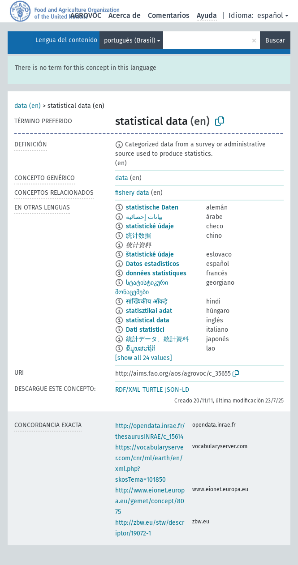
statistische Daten (152, 207)
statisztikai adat (149, 311)
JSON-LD (177, 390)
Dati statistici (145, 330)
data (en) (27, 106)
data (121, 178)
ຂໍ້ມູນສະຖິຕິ (140, 348)
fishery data (132, 193)
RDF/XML (127, 390)
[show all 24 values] (143, 358)
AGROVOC (85, 15)
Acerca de (124, 15)
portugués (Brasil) (129, 40)
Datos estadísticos (152, 264)
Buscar (275, 40)
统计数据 (138, 236)
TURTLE (153, 390)
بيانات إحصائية (144, 217)
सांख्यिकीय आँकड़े (146, 301)
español (270, 15)
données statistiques (156, 273)
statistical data (147, 320)
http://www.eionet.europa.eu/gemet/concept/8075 (150, 501)
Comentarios (169, 15)
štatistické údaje (150, 254)
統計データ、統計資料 (157, 339)
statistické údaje (150, 226)
